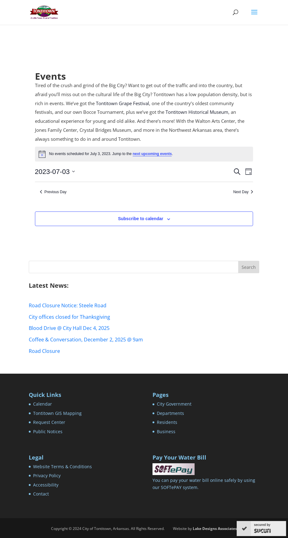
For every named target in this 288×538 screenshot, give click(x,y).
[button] (254, 16)
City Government (174, 404)
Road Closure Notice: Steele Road (67, 305)
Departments (170, 413)
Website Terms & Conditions (62, 466)
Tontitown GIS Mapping (57, 413)
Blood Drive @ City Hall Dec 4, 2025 (69, 328)
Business (166, 431)
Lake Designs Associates (215, 528)
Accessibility (45, 485)
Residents (167, 422)
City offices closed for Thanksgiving (69, 316)
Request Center (49, 422)
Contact (41, 494)
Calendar (42, 404)
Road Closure (44, 351)
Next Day (243, 192)
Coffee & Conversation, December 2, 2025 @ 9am (86, 339)
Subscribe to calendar (140, 218)
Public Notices (47, 431)
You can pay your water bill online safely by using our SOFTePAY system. (204, 480)
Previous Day (53, 192)
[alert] (144, 154)
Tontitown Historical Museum (196, 112)
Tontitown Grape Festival (122, 103)
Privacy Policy (47, 475)
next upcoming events (152, 154)
